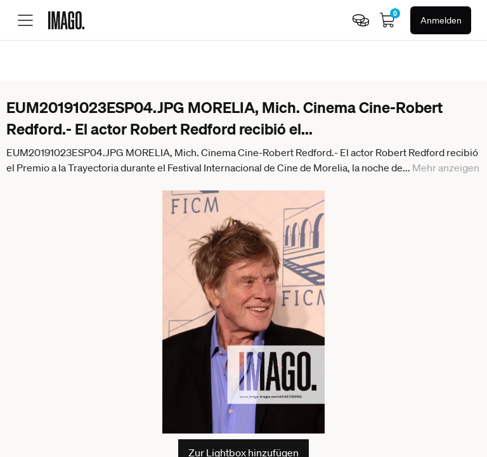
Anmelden (441, 20)
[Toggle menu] (25, 20)
